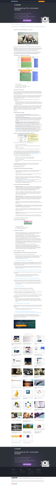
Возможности (22, 1)
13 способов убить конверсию (20, 286)
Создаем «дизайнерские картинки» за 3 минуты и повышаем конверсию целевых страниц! (29, 312)
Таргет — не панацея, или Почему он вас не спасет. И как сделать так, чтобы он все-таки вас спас (16, 355)
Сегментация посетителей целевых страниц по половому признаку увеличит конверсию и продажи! (16, 432)
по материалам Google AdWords (33, 153)
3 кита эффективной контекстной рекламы (38, 387)
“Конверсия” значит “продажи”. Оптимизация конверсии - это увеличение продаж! (38, 432)
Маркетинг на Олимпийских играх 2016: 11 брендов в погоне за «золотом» (16, 366)
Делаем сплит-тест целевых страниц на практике (23, 303)
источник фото (28, 45)
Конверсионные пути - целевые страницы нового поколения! (28, 398)
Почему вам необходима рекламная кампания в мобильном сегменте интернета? (38, 410)
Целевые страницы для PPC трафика (15, 442)
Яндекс (28, 180)
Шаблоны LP (26, 1)
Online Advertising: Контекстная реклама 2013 (16, 387)
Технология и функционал (31, 470)
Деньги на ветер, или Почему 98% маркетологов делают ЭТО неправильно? (38, 377)
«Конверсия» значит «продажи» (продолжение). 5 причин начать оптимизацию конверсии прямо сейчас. (28, 432)
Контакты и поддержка (22, 472)
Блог (12, 470)
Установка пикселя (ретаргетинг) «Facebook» (38, 366)
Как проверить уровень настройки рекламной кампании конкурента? (27, 343)
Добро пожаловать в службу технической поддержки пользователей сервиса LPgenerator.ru (28, 421)
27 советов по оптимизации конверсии (39, 420)
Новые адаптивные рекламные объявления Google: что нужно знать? (39, 355)
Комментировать (21, 325)
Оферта (21, 473)
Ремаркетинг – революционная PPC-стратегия (38, 398)
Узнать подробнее (27, 20)
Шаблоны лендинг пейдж (31, 471)
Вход (37, 1)
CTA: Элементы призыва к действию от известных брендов (24, 260)
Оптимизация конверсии (39, 472)
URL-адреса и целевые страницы (27, 442)
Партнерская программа (31, 473)
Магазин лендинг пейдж (31, 472)
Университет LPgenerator (14, 471)
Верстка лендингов (38, 470)
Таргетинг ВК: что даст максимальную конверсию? (39, 343)
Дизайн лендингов (38, 471)
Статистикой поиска (18, 129)
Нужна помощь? (34, 1)
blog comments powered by (16, 445)
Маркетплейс (29, 474)
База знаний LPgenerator (14, 472)
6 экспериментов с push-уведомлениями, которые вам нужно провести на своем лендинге (16, 344)
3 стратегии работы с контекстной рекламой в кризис (27, 376)
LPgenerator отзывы (13, 473)
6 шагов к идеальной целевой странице (16, 420)
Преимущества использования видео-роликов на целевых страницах (26, 311)
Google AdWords (24, 180)
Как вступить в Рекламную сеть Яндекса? (28, 365)
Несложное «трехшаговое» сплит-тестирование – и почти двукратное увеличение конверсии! (15, 399)
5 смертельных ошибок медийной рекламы (27, 387)
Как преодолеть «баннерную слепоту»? (28, 354)
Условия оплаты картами (14, 484)
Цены (29, 1)
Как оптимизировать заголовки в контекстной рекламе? (15, 376)
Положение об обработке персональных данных (23, 471)
